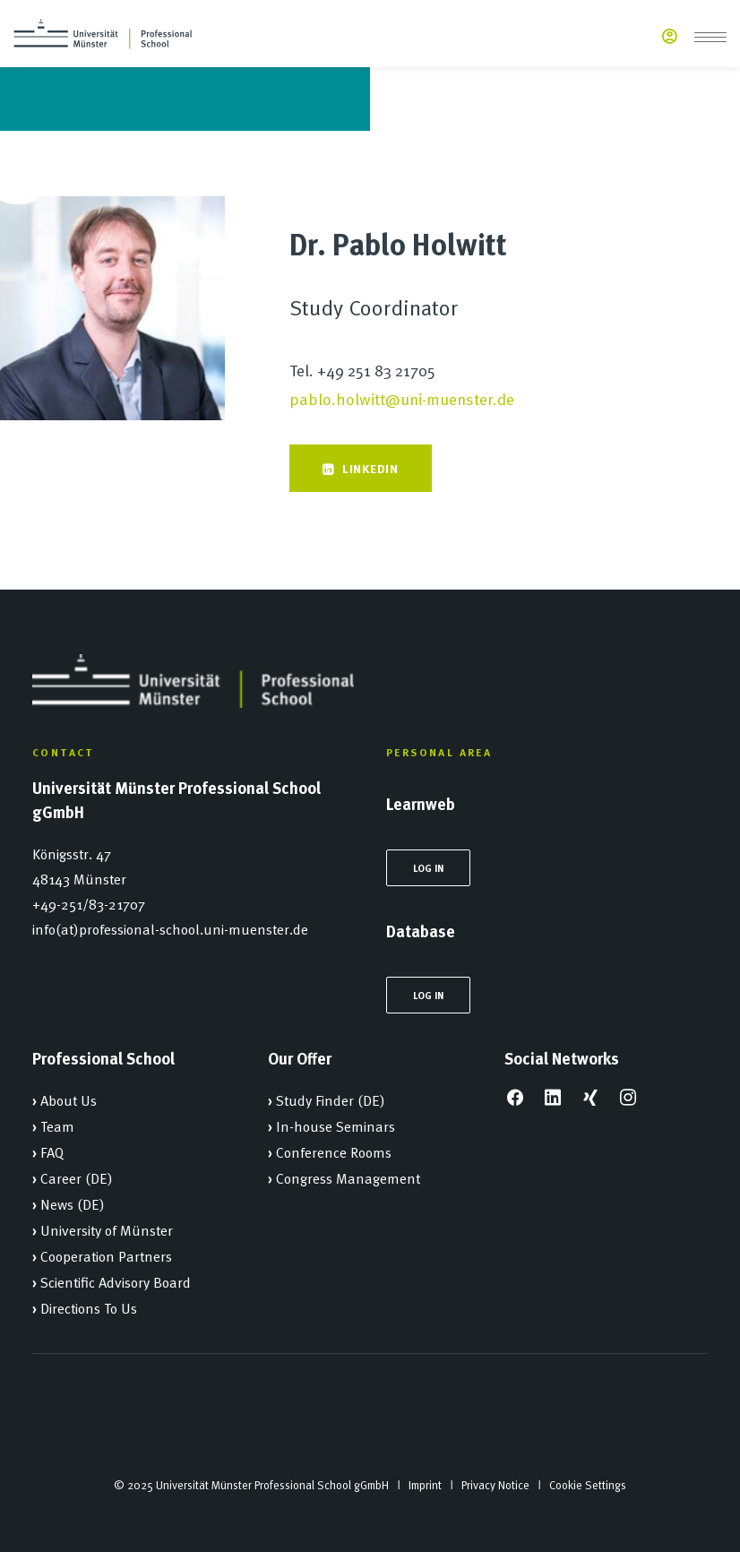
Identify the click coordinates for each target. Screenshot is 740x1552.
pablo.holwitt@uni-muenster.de (401, 398)
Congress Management (348, 1177)
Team (57, 1125)
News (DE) (72, 1203)
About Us (68, 1099)
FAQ (52, 1151)
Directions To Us (88, 1307)
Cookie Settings (587, 1485)
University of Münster (106, 1229)
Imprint (425, 1485)
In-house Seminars (335, 1125)
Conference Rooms (334, 1151)
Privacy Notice (495, 1485)
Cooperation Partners (106, 1255)
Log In (428, 868)
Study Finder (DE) (330, 1099)
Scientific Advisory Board (115, 1281)
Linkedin (360, 468)
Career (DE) (76, 1177)
